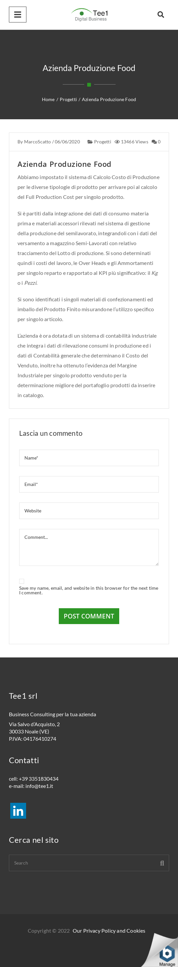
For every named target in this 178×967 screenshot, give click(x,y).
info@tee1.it (39, 786)
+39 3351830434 (38, 778)
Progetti (102, 142)
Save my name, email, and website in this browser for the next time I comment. (88, 590)
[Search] (89, 863)
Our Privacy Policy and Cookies (109, 930)
